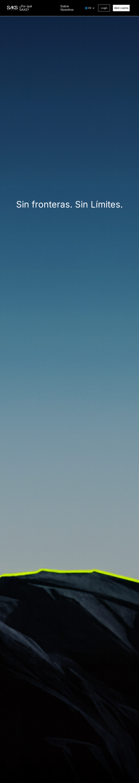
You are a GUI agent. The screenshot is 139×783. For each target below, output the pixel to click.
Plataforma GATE (47, 7)
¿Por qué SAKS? (25, 7)
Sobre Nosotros (66, 7)
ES (89, 8)
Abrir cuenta (121, 8)
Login (104, 8)
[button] (89, 8)
